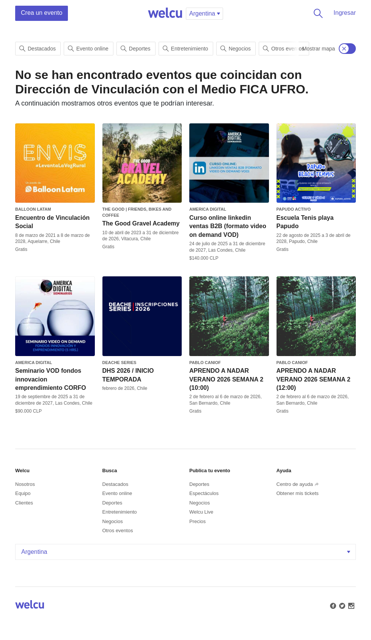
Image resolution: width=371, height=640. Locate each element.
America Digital (207, 209)
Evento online (88, 49)
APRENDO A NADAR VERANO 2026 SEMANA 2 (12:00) (314, 379)
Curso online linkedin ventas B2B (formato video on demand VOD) (227, 226)
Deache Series (119, 362)
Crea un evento (41, 12)
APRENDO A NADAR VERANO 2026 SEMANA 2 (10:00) (226, 379)
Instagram (350, 605)
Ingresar (344, 12)
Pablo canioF (205, 362)
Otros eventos (283, 49)
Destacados (37, 49)
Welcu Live (201, 512)
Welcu (165, 13)
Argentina (186, 552)
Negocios (235, 49)
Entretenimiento (185, 49)
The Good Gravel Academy (141, 223)
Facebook (332, 605)
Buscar (317, 13)
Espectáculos (204, 493)
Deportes (136, 49)
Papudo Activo (294, 209)
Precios (197, 521)
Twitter (341, 605)
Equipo (22, 493)
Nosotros (25, 484)
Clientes (24, 503)
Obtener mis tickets (298, 493)
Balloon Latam (33, 209)
